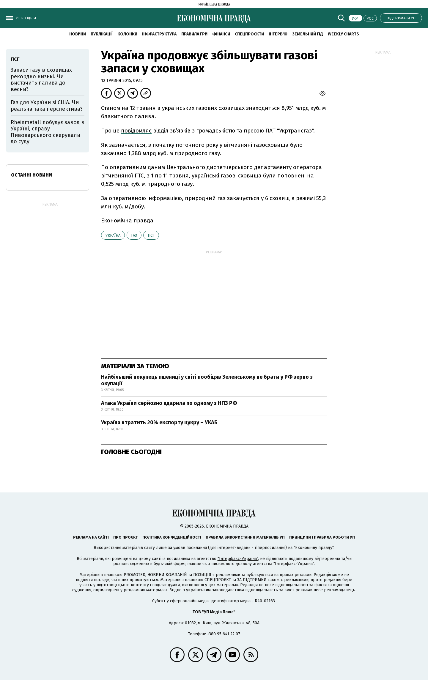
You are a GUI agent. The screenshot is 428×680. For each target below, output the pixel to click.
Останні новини (31, 175)
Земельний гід (307, 34)
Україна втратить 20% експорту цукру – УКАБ (159, 422)
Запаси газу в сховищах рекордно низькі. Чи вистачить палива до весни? (41, 80)
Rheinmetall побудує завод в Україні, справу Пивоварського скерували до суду (47, 132)
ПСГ (151, 235)
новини (77, 34)
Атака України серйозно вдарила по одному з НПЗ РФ (169, 403)
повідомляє (136, 130)
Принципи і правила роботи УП (322, 537)
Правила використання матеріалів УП (245, 537)
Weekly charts (343, 34)
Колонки (127, 34)
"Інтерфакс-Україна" (238, 558)
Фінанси (221, 34)
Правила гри (194, 34)
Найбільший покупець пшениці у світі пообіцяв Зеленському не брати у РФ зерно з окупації (207, 380)
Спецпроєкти (249, 34)
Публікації (102, 34)
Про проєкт (125, 537)
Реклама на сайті (91, 537)
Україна (113, 235)
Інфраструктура (159, 34)
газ (134, 235)
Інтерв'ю (278, 34)
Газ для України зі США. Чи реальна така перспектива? (47, 105)
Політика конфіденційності (171, 537)
